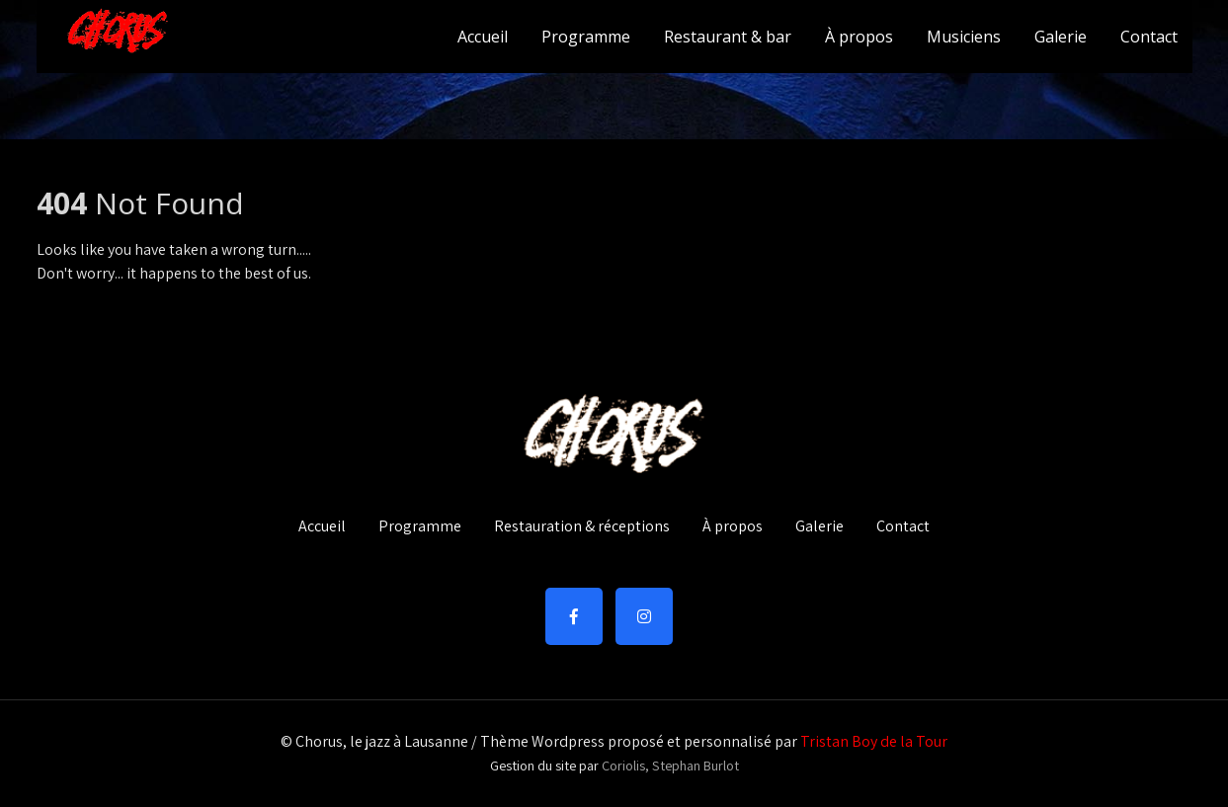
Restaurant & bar (727, 36)
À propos (859, 36)
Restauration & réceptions (582, 527)
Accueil (482, 36)
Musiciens (964, 36)
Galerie (1060, 36)
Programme (585, 36)
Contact (1149, 36)
